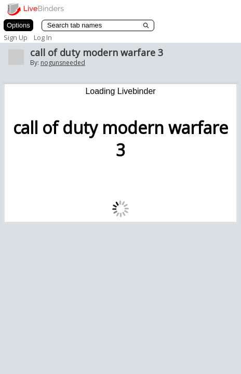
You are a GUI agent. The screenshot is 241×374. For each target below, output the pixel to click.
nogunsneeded (63, 62)
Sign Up (16, 37)
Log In (43, 37)
